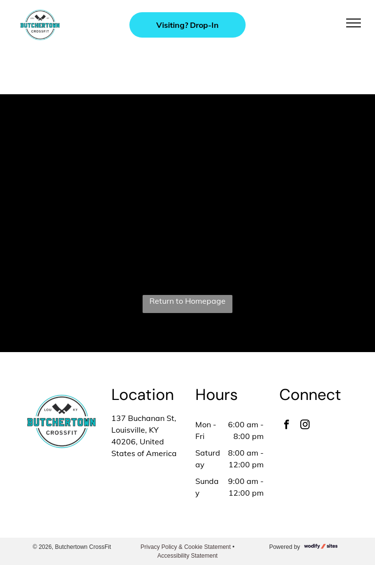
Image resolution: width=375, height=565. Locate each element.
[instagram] (305, 426)
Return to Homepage (187, 301)
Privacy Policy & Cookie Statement (186, 547)
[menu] (353, 23)
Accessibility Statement (187, 555)
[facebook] (286, 426)
